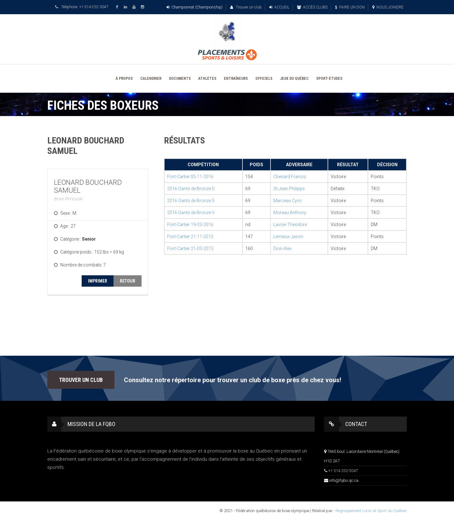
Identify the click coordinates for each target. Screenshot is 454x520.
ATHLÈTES (207, 78)
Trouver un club (246, 7)
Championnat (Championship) (194, 7)
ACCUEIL (279, 7)
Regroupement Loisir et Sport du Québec (371, 510)
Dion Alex (282, 248)
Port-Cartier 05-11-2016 (190, 176)
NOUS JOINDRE (388, 7)
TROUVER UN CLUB (81, 380)
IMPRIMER (97, 280)
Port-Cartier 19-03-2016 (190, 224)
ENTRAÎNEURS (236, 78)
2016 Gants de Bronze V (191, 212)
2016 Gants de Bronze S (191, 200)
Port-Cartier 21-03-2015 (190, 248)
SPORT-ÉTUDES (329, 78)
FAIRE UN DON (350, 7)
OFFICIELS (263, 78)
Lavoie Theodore (290, 224)
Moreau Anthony (289, 212)
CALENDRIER (150, 78)
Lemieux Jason (288, 236)
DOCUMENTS (180, 78)
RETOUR (127, 280)
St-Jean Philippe (289, 188)
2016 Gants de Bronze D (191, 188)
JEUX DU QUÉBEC (294, 78)
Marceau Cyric (287, 200)
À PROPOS (124, 78)
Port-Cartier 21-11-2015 (190, 236)
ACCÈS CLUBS (312, 7)
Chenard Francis (289, 176)
